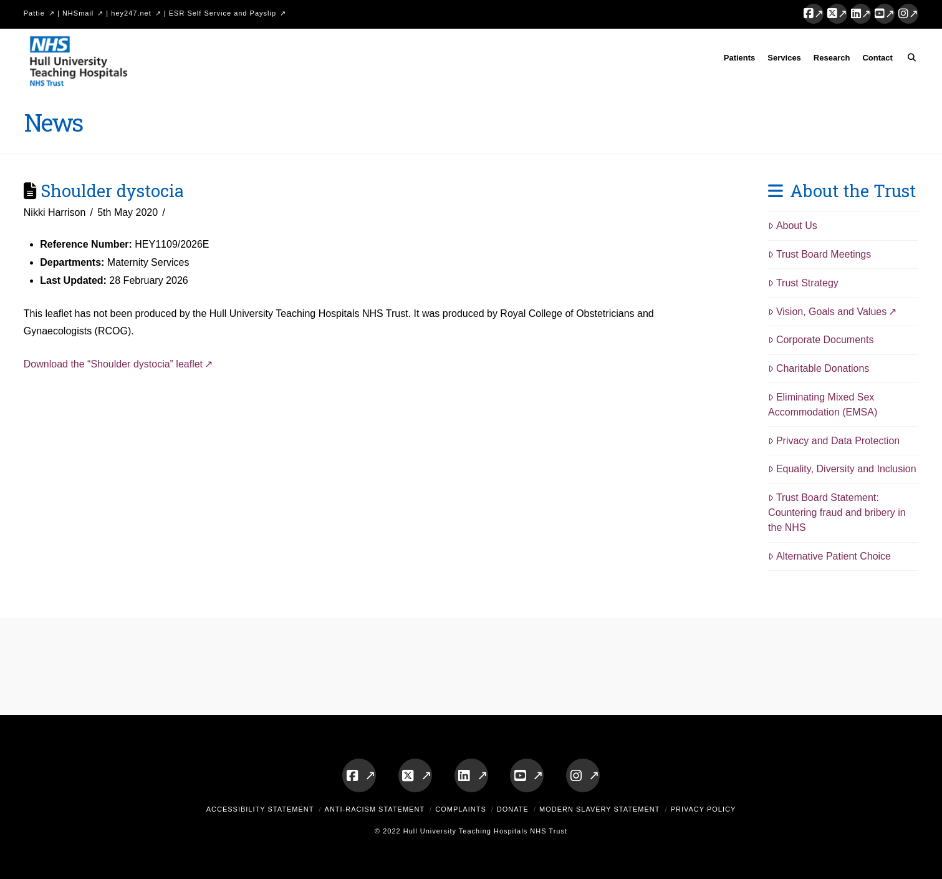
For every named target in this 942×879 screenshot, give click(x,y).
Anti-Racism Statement (375, 809)
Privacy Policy (703, 809)
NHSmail (78, 13)
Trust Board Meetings (819, 254)
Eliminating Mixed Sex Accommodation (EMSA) (822, 404)
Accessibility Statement (260, 809)
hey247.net (131, 13)
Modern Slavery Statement (599, 809)
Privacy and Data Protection (834, 440)
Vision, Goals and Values (827, 311)
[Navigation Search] (908, 60)
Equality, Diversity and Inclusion (842, 469)
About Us (792, 225)
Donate (513, 809)
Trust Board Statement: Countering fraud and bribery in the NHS (837, 512)
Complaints (460, 809)
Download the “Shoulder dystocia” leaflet (113, 364)
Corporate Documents (820, 339)
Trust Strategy (803, 283)
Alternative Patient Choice (829, 556)
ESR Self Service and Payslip (222, 13)
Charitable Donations (818, 368)
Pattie (34, 13)
